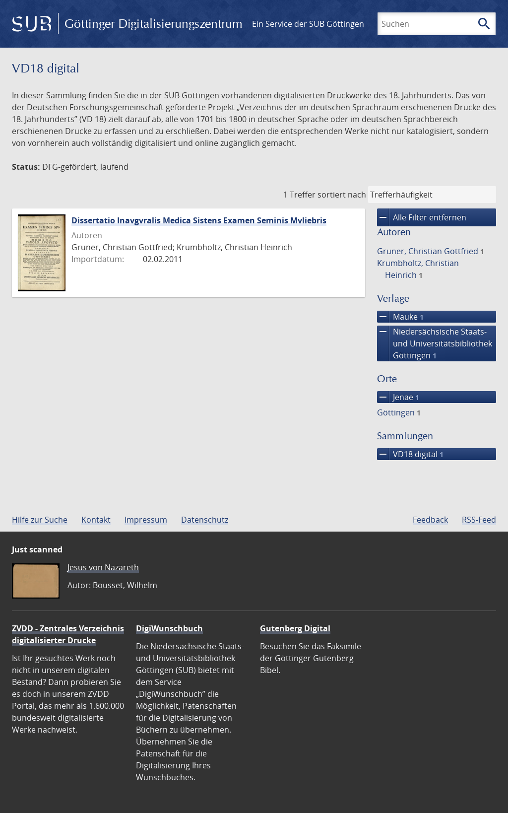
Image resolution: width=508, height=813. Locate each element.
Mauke (400, 317)
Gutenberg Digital (295, 628)
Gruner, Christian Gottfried (430, 251)
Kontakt (96, 519)
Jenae (398, 397)
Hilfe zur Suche (39, 519)
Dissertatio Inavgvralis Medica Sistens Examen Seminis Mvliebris (198, 220)
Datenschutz (204, 519)
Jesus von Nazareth (103, 567)
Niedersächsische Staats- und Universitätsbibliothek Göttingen (434, 343)
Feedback (430, 519)
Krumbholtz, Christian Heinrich (418, 269)
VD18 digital (410, 454)
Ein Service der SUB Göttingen (308, 23)
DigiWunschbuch (169, 628)
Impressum (146, 519)
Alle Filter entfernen (421, 217)
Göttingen (399, 412)
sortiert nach (342, 194)
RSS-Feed (479, 519)
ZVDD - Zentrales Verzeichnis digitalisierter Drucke (68, 634)
